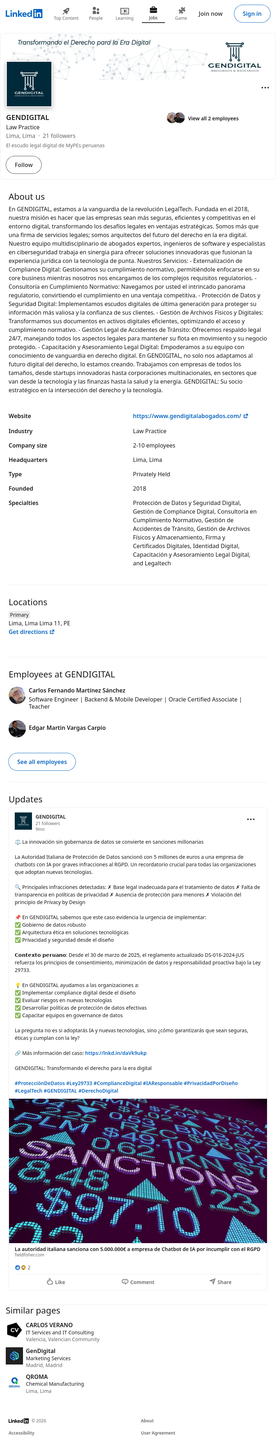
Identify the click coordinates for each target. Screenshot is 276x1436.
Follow (24, 165)
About (147, 1421)
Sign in (252, 14)
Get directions (32, 632)
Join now (211, 14)
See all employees (42, 762)
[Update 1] (138, 1049)
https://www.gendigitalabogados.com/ (191, 416)
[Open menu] (265, 87)
